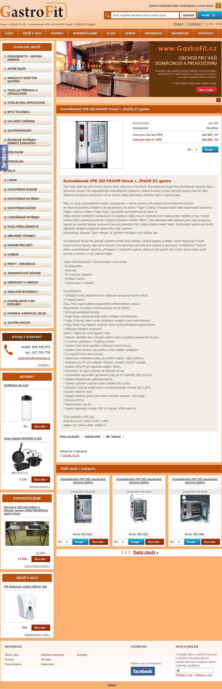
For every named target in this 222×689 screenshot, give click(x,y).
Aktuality (46, 659)
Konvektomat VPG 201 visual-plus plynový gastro (139, 481)
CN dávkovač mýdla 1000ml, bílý (25, 586)
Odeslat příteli (93, 436)
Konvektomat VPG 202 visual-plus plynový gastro (83, 481)
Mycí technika (18, 112)
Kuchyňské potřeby (23, 198)
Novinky (9, 659)
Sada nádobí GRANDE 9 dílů (23, 438)
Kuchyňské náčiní (21, 208)
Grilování (15, 152)
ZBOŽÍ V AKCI (32, 33)
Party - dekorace (21, 264)
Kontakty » (44, 364)
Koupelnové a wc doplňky (21, 303)
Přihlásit (178, 24)
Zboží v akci (12, 654)
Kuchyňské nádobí (22, 189)
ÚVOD (9, 33)
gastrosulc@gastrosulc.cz (34, 358)
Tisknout (116, 436)
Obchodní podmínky (52, 654)
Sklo (11, 171)
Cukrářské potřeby (23, 217)
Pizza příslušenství (22, 226)
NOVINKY (57, 33)
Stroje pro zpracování (26, 102)
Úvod (3, 24)
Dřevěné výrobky (21, 236)
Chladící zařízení (21, 121)
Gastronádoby (19, 130)
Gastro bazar (18, 322)
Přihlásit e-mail (184, 675)
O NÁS (111, 33)
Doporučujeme (13, 664)
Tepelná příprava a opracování (22, 92)
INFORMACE (180, 33)
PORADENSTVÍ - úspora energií (24, 58)
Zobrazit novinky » (39, 486)
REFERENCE (153, 33)
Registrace (194, 24)
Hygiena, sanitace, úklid (26, 313)
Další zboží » (146, 552)
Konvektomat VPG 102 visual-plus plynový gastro (195, 481)
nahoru (112, 684)
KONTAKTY (206, 33)
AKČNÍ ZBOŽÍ (16, 68)
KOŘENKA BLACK (16, 385)
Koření (12, 254)
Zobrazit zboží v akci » (37, 634)
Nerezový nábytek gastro (22, 80)
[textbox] (145, 15)
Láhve (12, 180)
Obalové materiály (22, 291)
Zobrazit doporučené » (37, 566)
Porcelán (15, 161)
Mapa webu (47, 664)
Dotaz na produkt (69, 436)
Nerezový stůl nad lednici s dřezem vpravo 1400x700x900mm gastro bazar (26, 510)
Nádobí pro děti (19, 245)
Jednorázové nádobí (24, 273)
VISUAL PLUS (17, 24)
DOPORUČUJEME (85, 33)
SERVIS (130, 33)
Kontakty (82, 654)
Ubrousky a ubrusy (23, 282)
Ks (189, 149)
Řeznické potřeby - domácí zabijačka (22, 141)
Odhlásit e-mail (203, 675)
